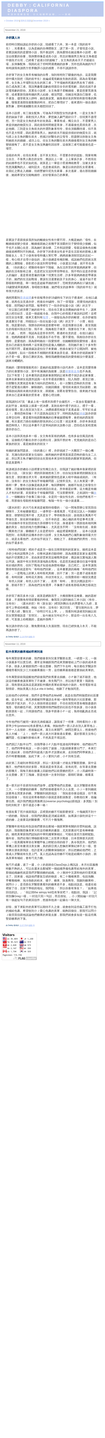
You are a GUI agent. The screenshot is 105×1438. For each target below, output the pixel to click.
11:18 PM (23, 637)
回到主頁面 (26, 21)
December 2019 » (41, 21)
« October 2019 (11, 21)
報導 (45, 317)
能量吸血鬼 (72, 371)
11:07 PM (23, 925)
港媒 (82, 413)
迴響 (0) (32, 637)
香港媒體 (25, 297)
